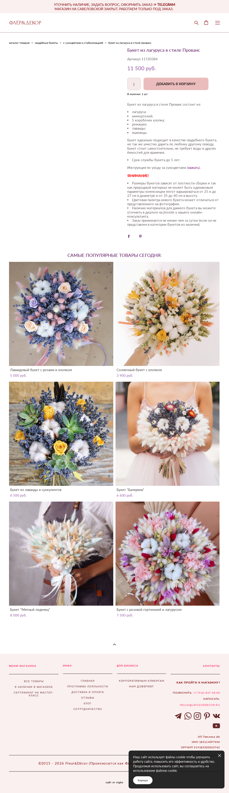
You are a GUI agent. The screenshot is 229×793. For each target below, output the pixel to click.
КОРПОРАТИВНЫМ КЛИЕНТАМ (141, 680)
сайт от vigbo (114, 782)
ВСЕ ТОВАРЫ (34, 681)
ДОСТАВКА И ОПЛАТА (88, 692)
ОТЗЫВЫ (88, 697)
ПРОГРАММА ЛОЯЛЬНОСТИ (87, 686)
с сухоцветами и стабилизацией (83, 42)
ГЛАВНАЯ (88, 680)
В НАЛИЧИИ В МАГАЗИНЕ (34, 687)
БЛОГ (88, 703)
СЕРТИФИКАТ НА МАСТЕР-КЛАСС (34, 694)
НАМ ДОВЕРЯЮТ (141, 686)
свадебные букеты (46, 42)
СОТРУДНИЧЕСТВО (87, 709)
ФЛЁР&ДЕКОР (25, 23)
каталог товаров (19, 42)
